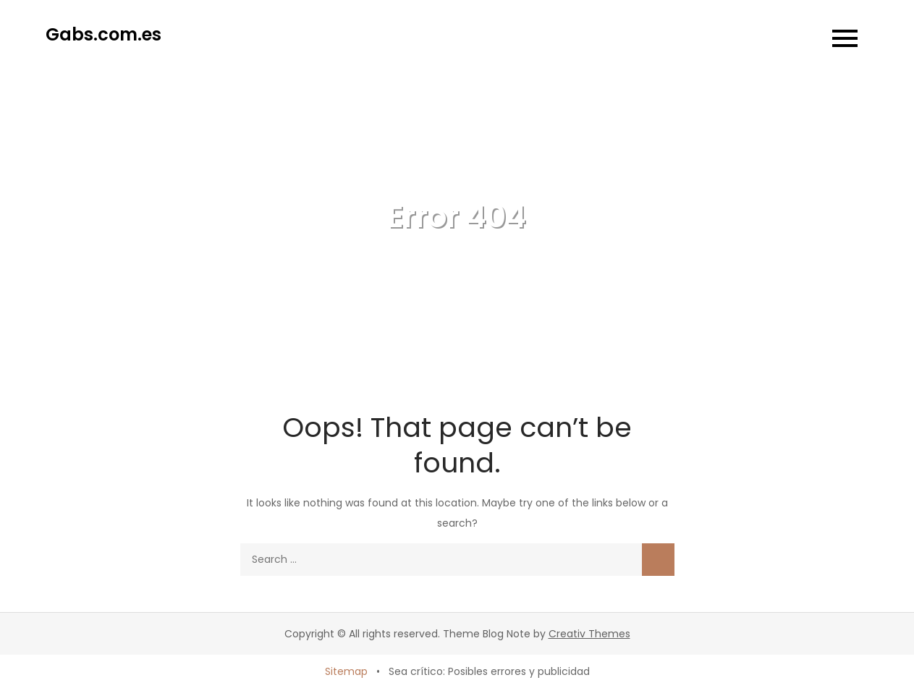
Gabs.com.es (103, 34)
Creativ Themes (589, 634)
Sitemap (346, 671)
